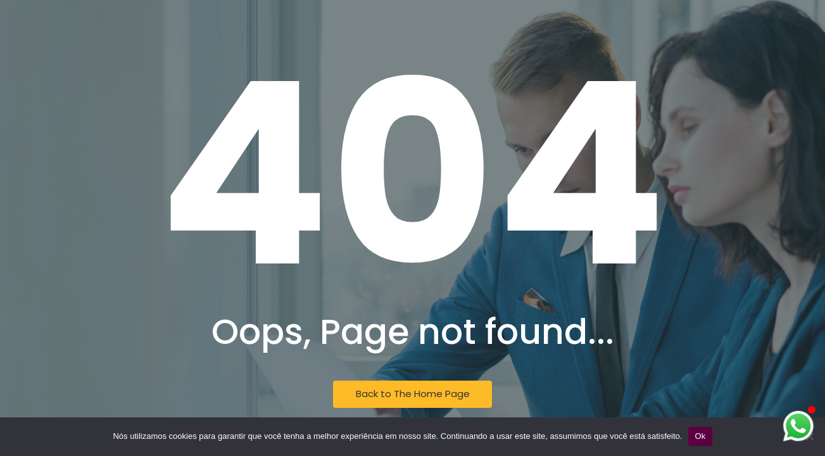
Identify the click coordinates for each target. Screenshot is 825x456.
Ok (700, 436)
